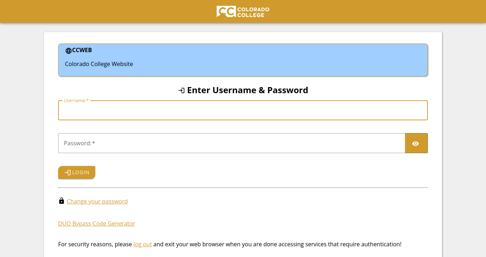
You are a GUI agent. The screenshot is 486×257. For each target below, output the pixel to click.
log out (142, 244)
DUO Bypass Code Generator (96, 223)
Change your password (97, 201)
